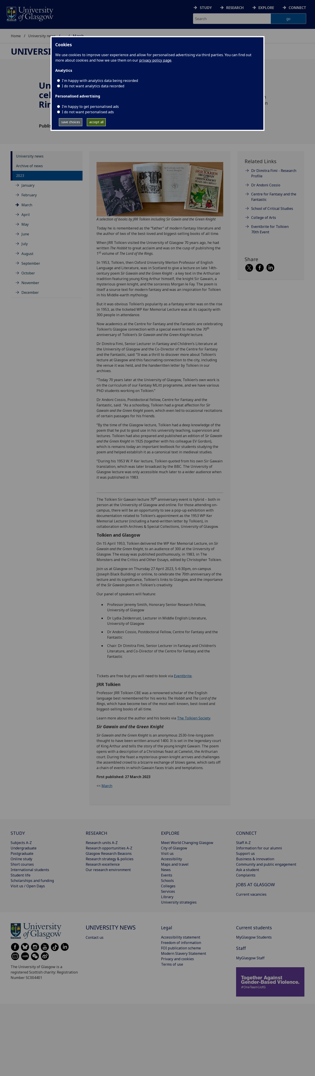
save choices (70, 122)
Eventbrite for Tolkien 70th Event (270, 229)
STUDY (18, 833)
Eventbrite (183, 675)
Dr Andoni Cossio (265, 185)
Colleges (168, 886)
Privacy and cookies (177, 958)
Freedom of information (181, 942)
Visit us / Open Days (28, 886)
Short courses (22, 864)
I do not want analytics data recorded (93, 85)
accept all (96, 122)
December (30, 292)
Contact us (94, 937)
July (24, 243)
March (26, 204)
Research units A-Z (102, 842)
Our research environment (108, 869)
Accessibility (171, 858)
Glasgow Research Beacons (109, 853)
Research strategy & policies (109, 858)
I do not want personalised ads (88, 111)
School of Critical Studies (272, 208)
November (30, 282)
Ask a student (247, 869)
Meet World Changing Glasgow (187, 842)
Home (16, 35)
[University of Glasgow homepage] (29, 13)
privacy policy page (155, 60)
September (30, 263)
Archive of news (29, 165)
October (28, 273)
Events (166, 875)
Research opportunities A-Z (109, 848)
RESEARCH (96, 833)
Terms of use (172, 964)
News (166, 869)
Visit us (167, 853)
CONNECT (246, 833)
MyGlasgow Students (254, 937)
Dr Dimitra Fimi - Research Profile (273, 173)
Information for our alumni (259, 848)
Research (235, 7)
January (27, 185)
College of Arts (263, 217)
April (25, 214)
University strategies (179, 902)
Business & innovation (255, 858)
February (29, 194)
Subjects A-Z (21, 842)
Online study (21, 858)
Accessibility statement (180, 937)
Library (167, 896)
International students (30, 869)
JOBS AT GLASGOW (255, 884)
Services (168, 891)
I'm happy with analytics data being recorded (100, 80)
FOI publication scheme (181, 948)
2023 (20, 175)
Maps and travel (175, 864)
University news (42, 35)
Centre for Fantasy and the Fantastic (273, 197)
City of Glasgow (174, 848)
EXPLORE (170, 833)
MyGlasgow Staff (250, 957)
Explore (266, 7)
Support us (245, 853)
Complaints (245, 875)
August (27, 253)
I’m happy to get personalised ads (90, 106)
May (25, 224)
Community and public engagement (266, 864)
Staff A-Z (243, 842)
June (25, 234)
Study (206, 7)
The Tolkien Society (193, 718)
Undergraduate (24, 848)
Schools (167, 880)
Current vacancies (251, 894)
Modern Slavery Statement (183, 953)
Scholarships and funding (32, 880)
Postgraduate (22, 853)
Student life (20, 875)
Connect (297, 7)
